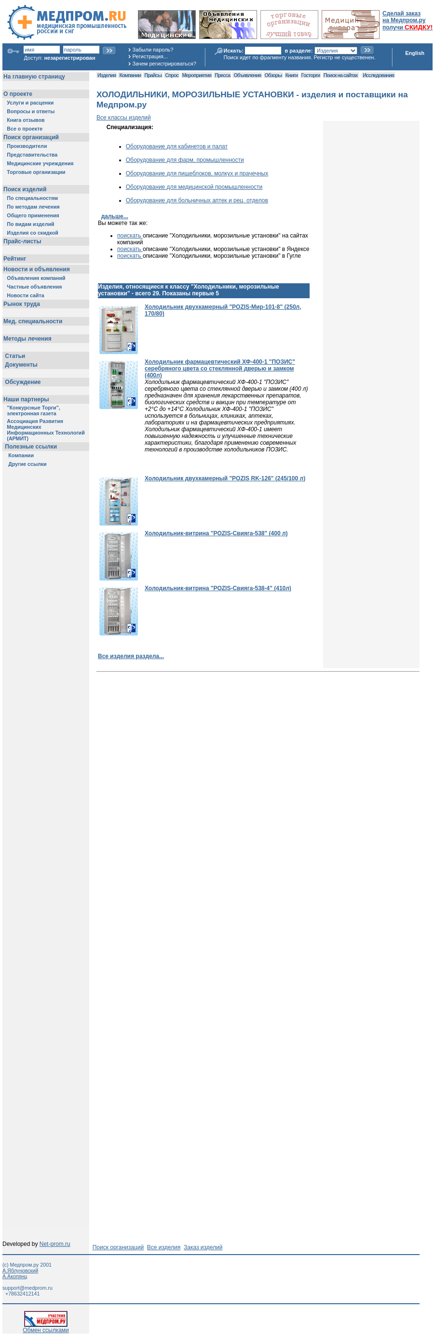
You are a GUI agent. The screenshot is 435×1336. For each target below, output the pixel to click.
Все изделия (163, 1247)
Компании (130, 75)
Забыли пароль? (153, 50)
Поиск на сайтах (341, 75)
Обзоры (273, 75)
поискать (130, 235)
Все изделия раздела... (131, 656)
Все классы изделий (123, 117)
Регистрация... (150, 56)
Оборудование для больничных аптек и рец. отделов (197, 200)
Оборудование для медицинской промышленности (194, 187)
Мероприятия (196, 75)
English (414, 53)
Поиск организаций (118, 1247)
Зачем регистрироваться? (164, 63)
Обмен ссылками (46, 1328)
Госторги (310, 75)
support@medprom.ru (27, 1288)
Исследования (378, 75)
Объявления (247, 75)
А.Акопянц (14, 1276)
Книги (292, 75)
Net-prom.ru (55, 1244)
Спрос (171, 75)
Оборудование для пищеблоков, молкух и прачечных (197, 173)
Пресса (222, 75)
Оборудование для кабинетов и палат (177, 146)
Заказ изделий (203, 1247)
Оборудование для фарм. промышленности (185, 160)
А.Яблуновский (20, 1270)
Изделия (106, 75)
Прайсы (153, 75)
